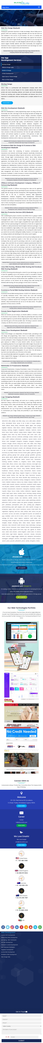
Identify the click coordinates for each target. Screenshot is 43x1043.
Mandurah (29, 484)
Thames (27, 527)
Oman (14, 500)
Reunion (29, 509)
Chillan (31, 443)
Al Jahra (27, 423)
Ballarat (34, 427)
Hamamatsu (38, 459)
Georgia (22, 455)
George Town (16, 455)
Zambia (27, 541)
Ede (24, 448)
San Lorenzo (5, 513)
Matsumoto (19, 489)
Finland (12, 452)
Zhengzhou (33, 541)
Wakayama (30, 536)
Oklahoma (10, 500)
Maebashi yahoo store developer (24, 362)
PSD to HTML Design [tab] (7, 79)
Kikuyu (17, 473)
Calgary (4, 437)
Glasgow (32, 457)
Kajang (33, 466)
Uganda (32, 529)
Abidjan (14, 421)
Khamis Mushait (36, 470)
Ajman (18, 423)
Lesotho (9, 477)
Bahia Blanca (16, 427)
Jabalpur (4, 466)
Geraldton (32, 455)
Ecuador (21, 448)
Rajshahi (31, 507)
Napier (7, 495)
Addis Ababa (32, 421)
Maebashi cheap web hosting (11, 326)
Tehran (3, 527)
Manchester (23, 484)
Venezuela (38, 534)
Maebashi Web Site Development (24, 141)
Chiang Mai (20, 443)
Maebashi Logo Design (8, 415)
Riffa (40, 509)
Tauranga (38, 525)
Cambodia (19, 437)
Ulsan (3, 532)
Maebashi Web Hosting (9, 285)
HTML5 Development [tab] (8, 73)
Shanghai (4, 522)
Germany (38, 455)
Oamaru (35, 498)
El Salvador (9, 450)
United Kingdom (22, 532)
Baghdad (4, 427)
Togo (25, 529)
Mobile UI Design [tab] (6, 70)
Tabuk (24, 522)
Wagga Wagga (15, 536)
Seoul (18, 520)
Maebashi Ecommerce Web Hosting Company (23, 306)
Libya (29, 477)
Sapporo (20, 518)
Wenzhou (17, 538)
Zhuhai (38, 541)
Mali (40, 482)
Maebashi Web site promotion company (11, 262)
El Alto (4, 450)
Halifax (23, 459)
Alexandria (22, 425)
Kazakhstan (5, 470)
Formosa (20, 452)
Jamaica (13, 466)
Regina (10, 509)
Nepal (39, 495)
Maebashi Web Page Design (24, 50)
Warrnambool (37, 536)
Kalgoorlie (38, 466)
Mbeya (9, 491)
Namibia (20, 493)
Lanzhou (13, 475)
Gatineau (4, 455)
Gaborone (33, 452)
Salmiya (26, 511)
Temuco (8, 527)
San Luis (11, 513)
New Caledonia (23, 498)
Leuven (13, 477)
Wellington (11, 538)
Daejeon (4, 446)
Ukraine (39, 529)
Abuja (23, 421)
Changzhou (38, 441)
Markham (12, 486)
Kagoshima (27, 466)
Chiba (25, 443)
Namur (24, 493)
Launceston (32, 475)
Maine (3, 482)
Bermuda (24, 434)
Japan (17, 466)
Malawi (25, 482)
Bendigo (39, 432)
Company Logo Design (30, 415)
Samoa (33, 511)
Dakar (8, 446)
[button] (3, 18)
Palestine (38, 500)
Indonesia (28, 464)
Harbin (33, 461)
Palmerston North (6, 502)
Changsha (25, 441)
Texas (18, 527)
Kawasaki (33, 468)
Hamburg (4, 461)
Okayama (4, 500)
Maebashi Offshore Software (11, 207)
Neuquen (11, 498)
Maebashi (38, 479)
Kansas (19, 468)
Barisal (39, 430)
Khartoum (4, 473)
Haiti (13, 459)
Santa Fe (26, 516)
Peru (25, 504)
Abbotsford (5, 421)
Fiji (8, 452)
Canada (31, 437)
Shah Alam (38, 520)
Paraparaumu (37, 502)
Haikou (9, 459)
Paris (3, 504)
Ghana (3, 457)
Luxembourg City (35, 477)
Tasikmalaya (32, 525)
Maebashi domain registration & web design (26, 327)
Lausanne (38, 475)
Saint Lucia (17, 511)
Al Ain (22, 423)
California (8, 437)
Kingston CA (28, 473)
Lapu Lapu (22, 475)
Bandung (10, 430)
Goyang (4, 459)
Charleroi (4, 443)
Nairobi (4, 493)
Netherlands (5, 498)
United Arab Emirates (11, 532)
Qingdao (20, 507)
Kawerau (38, 468)
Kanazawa (10, 468)
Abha (10, 421)
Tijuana (15, 529)
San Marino (16, 513)
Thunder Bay (5, 529)
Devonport (15, 448)
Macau (10, 479)
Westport (38, 538)
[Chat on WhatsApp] (40, 927)
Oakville (30, 498)
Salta (30, 511)
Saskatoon (26, 518)
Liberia (20, 477)
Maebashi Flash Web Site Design (27, 392)
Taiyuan (33, 522)
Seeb (39, 518)
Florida (15, 452)
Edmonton (34, 448)
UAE (28, 529)
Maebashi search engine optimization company (23, 264)
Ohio (39, 498)
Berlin (19, 434)
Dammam (16, 446)
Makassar (13, 482)
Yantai (7, 541)
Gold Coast (38, 457)
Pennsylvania (15, 504)
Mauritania (32, 489)
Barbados (28, 430)
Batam (11, 432)
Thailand (23, 527)
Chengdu (9, 443)
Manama (17, 484)
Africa (3, 423)
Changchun (19, 441)
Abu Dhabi (18, 421)
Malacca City (20, 482)
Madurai (33, 479)
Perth (21, 504)
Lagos (39, 473)
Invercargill (34, 464)
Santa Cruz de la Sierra (17, 516)
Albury (16, 425)
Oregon (19, 500)
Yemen (23, 541)
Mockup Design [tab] (6, 64)
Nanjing (34, 493)
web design (24, 39)
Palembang (32, 500)
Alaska (3, 425)
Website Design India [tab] (8, 67)
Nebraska (30, 495)
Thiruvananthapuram (35, 527)
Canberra (35, 437)
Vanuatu (32, 534)
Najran (11, 493)
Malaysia (30, 482)
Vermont (8, 536)
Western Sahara (31, 538)
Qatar (12, 507)
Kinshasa (35, 473)
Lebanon (4, 477)
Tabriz (20, 522)
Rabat (27, 507)
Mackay (21, 479)
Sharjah (10, 522)
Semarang (4, 520)
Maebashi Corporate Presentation (11, 392)
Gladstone (26, 457)
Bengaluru (4, 434)
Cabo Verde (30, 434)
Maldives (35, 482)
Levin (17, 477)
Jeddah (22, 466)
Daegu (39, 443)
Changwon (31, 441)
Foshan (25, 452)
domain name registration (24, 326)
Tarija (27, 525)
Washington (5, 538)
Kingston (22, 473)
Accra (27, 421)
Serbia (21, 520)
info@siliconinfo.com (21, 842)
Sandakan (7, 516)
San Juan (38, 511)
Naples (12, 495)
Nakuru (15, 493)
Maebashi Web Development (10, 141)
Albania (8, 425)
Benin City (14, 434)
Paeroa (23, 500)
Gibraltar (16, 457)
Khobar (10, 473)
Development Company (23, 207)
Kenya (21, 470)
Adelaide (38, 421)
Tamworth (14, 525)
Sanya (15, 518)
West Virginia (23, 538)
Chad (7, 441)
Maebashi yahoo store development (24, 361)
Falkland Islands (17, 450)
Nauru (26, 495)
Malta (7, 484)
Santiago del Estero (7, 518)
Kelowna (11, 470)
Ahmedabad (9, 423)
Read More (7, 103)
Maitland (8, 482)
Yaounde (12, 541)
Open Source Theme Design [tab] (9, 76)
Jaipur (8, 466)
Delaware (4, 448)
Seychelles (32, 520)
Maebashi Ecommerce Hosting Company (25, 287)
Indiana (24, 464)
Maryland (38, 486)
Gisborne (21, 457)
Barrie (3, 432)
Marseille (17, 486)
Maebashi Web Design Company (10, 50)
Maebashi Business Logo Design (27, 417)
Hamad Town (29, 459)
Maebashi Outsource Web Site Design (26, 209)
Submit (21, 1041)
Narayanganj (20, 495)
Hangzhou (23, 461)
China (35, 443)
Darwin (35, 446)
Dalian (12, 446)
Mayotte (4, 491)
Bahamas (10, 427)
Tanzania (23, 525)
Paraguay (30, 502)
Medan (18, 491)
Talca (9, 525)
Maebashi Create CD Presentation (27, 394)
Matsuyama (26, 489)
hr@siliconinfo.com (21, 822)
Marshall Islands (25, 486)
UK (35, 529)
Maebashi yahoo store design (9, 361)
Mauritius (38, 489)
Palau (27, 500)
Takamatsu (5, 525)
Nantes (4, 495)
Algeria (27, 425)
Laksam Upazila (6, 475)
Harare (29, 461)
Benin (9, 434)
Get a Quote (21, 568)
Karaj (23, 468)
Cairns (35, 434)
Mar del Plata (5, 486)
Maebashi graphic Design (19, 415)
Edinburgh (28, 448)
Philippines (38, 504)
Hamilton (10, 461)
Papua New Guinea (22, 502)
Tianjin (10, 529)
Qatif (16, 507)
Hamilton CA (17, 461)
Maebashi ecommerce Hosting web (25, 308)
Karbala (27, 468)
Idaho (7, 464)
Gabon (29, 452)
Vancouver (26, 534)
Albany (12, 425)
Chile (28, 443)
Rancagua (36, 507)
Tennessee (13, 527)
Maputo (39, 484)
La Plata (6, 479)
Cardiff (7, 439)
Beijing (20, 432)
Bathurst (16, 432)
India (20, 464)
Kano (15, 468)
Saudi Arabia (33, 518)
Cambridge (25, 437)
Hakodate (17, 459)
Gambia (39, 452)
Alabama (38, 423)
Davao (39, 446)
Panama (14, 502)
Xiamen (4, 541)
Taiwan (28, 522)
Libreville (25, 477)
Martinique (32, 486)
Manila (34, 484)
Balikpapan (29, 427)
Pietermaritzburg (6, 507)
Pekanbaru (8, 504)
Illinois (11, 464)
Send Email (21, 845)
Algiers (31, 425)
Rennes (18, 509)
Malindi (4, 484)
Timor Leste (20, 529)
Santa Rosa (32, 516)
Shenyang (15, 522)
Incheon (16, 464)
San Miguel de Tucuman (26, 513)
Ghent (11, 457)
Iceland (4, 464)
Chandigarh (12, 441)
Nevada (16, 498)
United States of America (34, 532)
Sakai (22, 511)
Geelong (10, 455)
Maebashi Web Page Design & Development (25, 142)
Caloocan (14, 437)
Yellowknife (18, 541)
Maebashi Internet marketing (27, 262)
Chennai (14, 443)
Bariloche (34, 430)
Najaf (7, 493)
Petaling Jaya (30, 504)
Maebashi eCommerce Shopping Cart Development (24, 180)
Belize (34, 432)
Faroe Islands (26, 450)
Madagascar (27, 479)
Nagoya (39, 491)
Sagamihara (5, 511)
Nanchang (29, 493)
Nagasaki (34, 491)
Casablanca (25, 439)
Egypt (39, 448)
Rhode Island (34, 509)
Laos (17, 475)
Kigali (13, 473)
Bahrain (23, 427)
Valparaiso (20, 534)
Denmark (9, 448)
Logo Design (15, 408)
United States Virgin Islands (9, 534)
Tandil (18, 525)
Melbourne (28, 491)
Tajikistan (38, 522)
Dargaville (30, 446)
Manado (12, 484)
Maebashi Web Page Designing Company (24, 52)
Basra (7, 432)
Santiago (38, 516)
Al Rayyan (32, 423)
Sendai (9, 520)
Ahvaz (14, 423)
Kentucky (17, 470)
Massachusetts (11, 489)
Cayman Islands (33, 439)
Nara (15, 495)
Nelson (35, 495)
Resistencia (23, 509)
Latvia (27, 475)
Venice (3, 536)
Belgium (30, 432)
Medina (22, 491)
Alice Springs (37, 425)
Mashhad (4, 489)
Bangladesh (22, 430)
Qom (24, 507)
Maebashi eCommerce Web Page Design (14, 178)
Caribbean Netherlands (15, 439)
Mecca (13, 491)
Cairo (39, 434)
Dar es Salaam (23, 446)
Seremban (26, 520)
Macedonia (16, 479)
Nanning (39, 493)
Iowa (39, 464)
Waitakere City (23, 536)
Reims (13, 509)
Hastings (38, 461)
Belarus (25, 432)
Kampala (4, 468)
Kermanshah (28, 470)
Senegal (14, 520)
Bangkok (15, 430)
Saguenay (11, 511)
